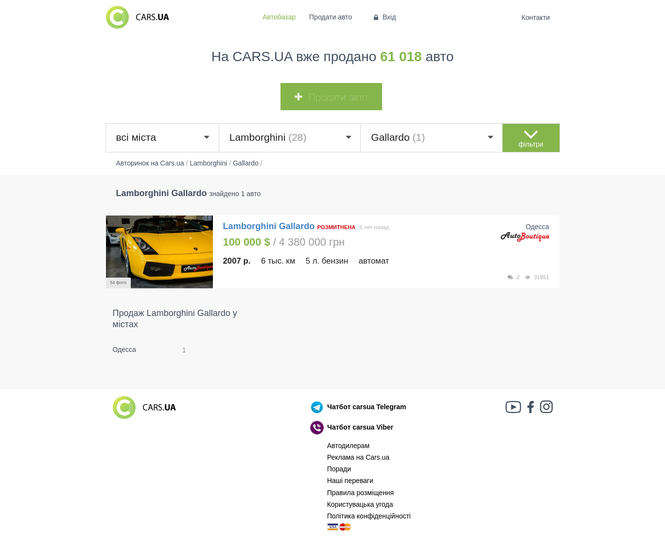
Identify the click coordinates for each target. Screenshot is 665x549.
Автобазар (279, 17)
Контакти (535, 17)
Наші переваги (350, 480)
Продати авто (330, 17)
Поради (339, 469)
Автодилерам (348, 445)
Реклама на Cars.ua (358, 457)
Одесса (124, 349)
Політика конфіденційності (369, 516)
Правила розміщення (360, 493)
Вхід (384, 17)
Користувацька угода (360, 504)
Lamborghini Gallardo (270, 226)
